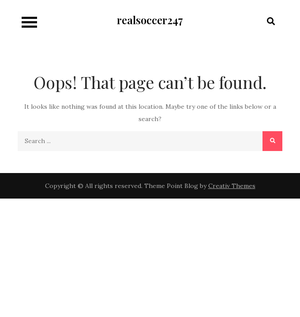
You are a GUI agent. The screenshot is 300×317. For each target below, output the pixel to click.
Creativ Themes (231, 186)
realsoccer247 (150, 20)
